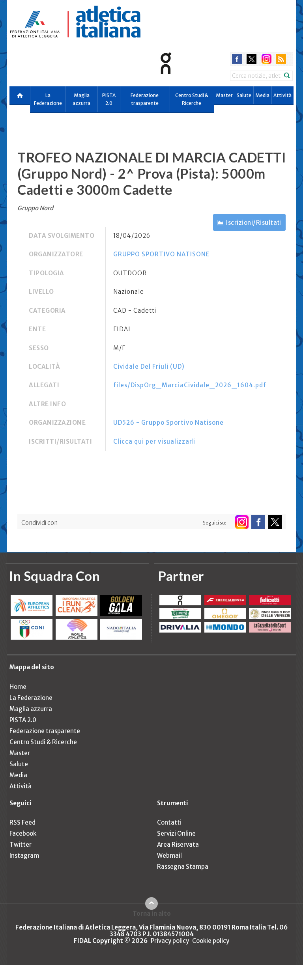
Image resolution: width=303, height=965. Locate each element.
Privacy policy (170, 940)
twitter (251, 59)
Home (17, 687)
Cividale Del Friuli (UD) (149, 366)
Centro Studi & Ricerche (191, 99)
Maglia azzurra (81, 99)
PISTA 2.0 (109, 99)
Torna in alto (152, 913)
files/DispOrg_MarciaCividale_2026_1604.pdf (189, 385)
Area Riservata (178, 844)
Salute (244, 95)
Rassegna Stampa (182, 866)
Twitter (20, 844)
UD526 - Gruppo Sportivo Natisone (168, 422)
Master (224, 95)
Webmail (169, 855)
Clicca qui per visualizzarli (154, 441)
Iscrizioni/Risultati (254, 222)
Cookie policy (210, 940)
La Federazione (48, 99)
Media (262, 95)
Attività (282, 95)
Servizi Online (176, 833)
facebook (237, 59)
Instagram (24, 855)
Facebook (22, 833)
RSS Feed (22, 822)
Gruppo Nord (35, 208)
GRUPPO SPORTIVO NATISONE (161, 254)
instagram (266, 59)
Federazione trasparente (145, 99)
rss (281, 59)
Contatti (169, 822)
